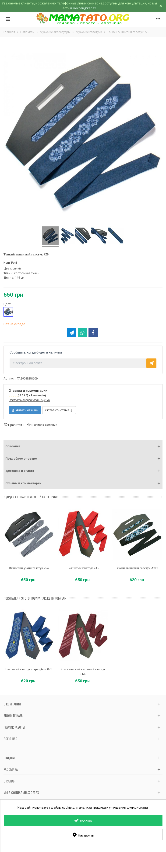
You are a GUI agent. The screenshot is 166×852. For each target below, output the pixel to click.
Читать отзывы (25, 410)
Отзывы (9, 780)
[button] (83, 446)
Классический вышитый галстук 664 (83, 672)
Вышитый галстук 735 (83, 568)
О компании (12, 703)
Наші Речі (10, 262)
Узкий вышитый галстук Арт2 (137, 568)
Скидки (9, 757)
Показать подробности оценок (29, 400)
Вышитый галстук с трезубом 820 (28, 669)
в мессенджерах (83, 8)
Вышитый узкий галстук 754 (29, 568)
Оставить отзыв (58, 410)
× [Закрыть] (160, 6)
